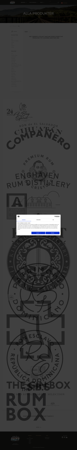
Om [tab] (53, 219)
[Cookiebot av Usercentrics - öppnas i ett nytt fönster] (55, 216)
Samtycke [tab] (24, 219)
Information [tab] (38, 219)
